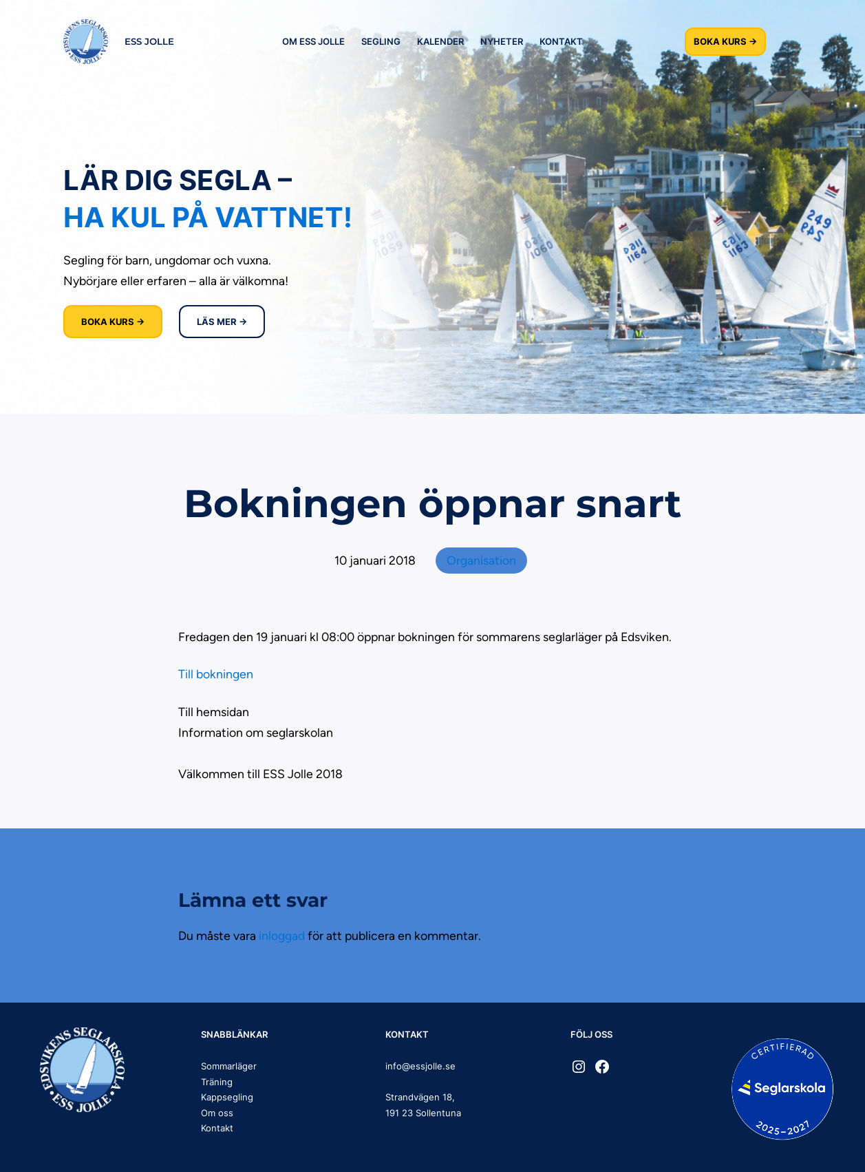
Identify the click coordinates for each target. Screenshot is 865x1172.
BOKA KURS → (725, 41)
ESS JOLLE (149, 41)
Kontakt (217, 1127)
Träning (217, 1081)
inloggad (282, 935)
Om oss (217, 1112)
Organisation (481, 560)
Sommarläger (229, 1065)
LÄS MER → (222, 321)
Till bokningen (215, 674)
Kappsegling (227, 1096)
